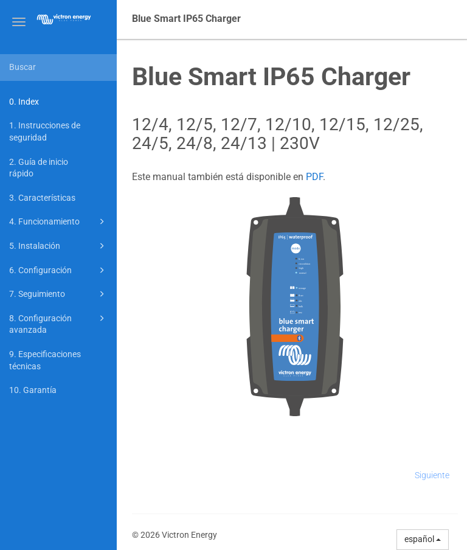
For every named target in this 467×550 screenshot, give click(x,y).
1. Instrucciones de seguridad (44, 131)
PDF (314, 177)
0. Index (24, 101)
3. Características (42, 198)
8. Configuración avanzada (58, 323)
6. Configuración (58, 270)
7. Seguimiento (58, 294)
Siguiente (432, 475)
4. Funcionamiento (58, 221)
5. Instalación (58, 245)
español (422, 539)
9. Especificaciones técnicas (45, 360)
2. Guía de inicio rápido (38, 168)
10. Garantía (33, 390)
